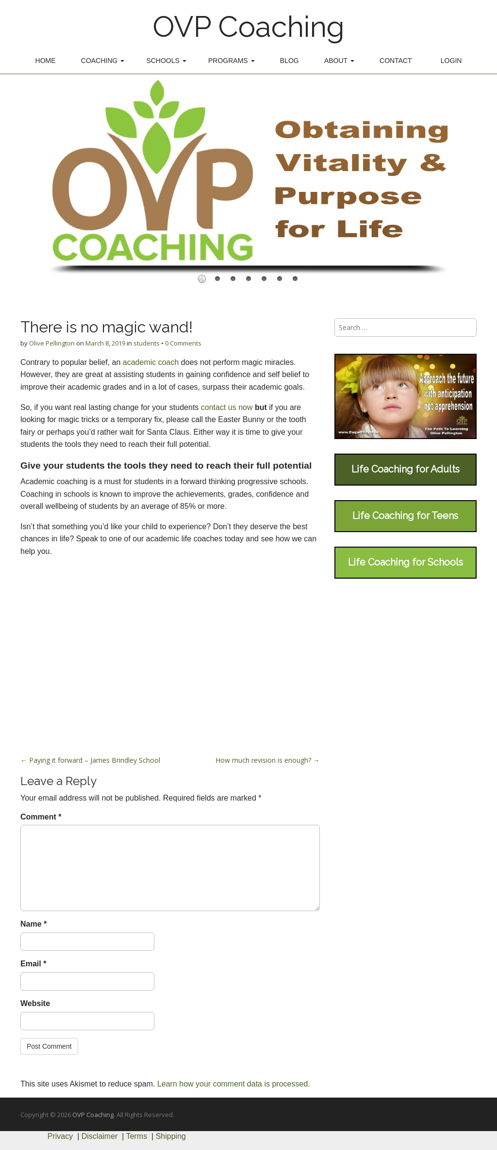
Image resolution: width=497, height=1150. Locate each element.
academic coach (149, 362)
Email (33, 964)
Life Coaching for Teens (405, 515)
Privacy (60, 1136)
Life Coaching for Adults (405, 469)
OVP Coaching (248, 27)
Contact (396, 60)
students (146, 343)
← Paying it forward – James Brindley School (90, 760)
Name (33, 924)
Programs (231, 60)
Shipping (171, 1136)
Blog (289, 60)
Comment (40, 817)
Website (35, 1003)
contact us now (228, 407)
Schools (166, 60)
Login (451, 60)
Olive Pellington (52, 343)
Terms (137, 1136)
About (339, 60)
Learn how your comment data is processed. (233, 1084)
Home (45, 60)
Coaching (102, 60)
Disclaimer (100, 1136)
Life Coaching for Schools (405, 562)
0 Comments (183, 343)
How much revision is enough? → (267, 760)
